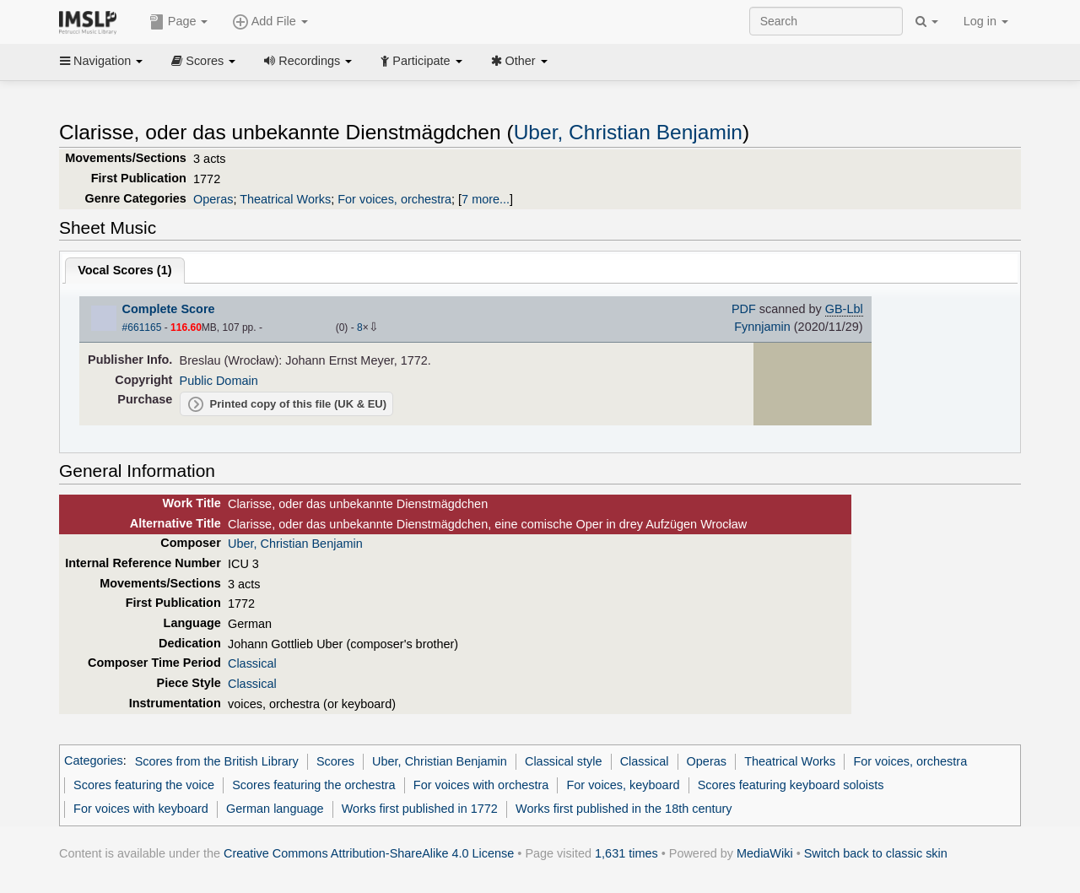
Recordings (308, 61)
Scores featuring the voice (143, 785)
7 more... (486, 199)
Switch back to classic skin (876, 853)
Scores (203, 61)
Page (178, 22)
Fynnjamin (762, 326)
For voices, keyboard (622, 785)
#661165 (142, 327)
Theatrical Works (285, 199)
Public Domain (219, 380)
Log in (986, 21)
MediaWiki (765, 853)
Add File (270, 22)
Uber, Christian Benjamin (628, 132)
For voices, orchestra (394, 199)
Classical (252, 663)
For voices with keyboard (140, 808)
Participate (421, 61)
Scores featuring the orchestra (313, 785)
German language (275, 808)
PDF (744, 309)
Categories (93, 761)
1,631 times (626, 853)
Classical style (563, 761)
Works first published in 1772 (420, 808)
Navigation (101, 61)
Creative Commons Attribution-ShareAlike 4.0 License (369, 853)
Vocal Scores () (124, 270)
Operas (213, 199)
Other (519, 61)
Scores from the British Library (217, 761)
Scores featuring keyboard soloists (791, 785)
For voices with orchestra (480, 785)
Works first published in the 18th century (624, 808)
